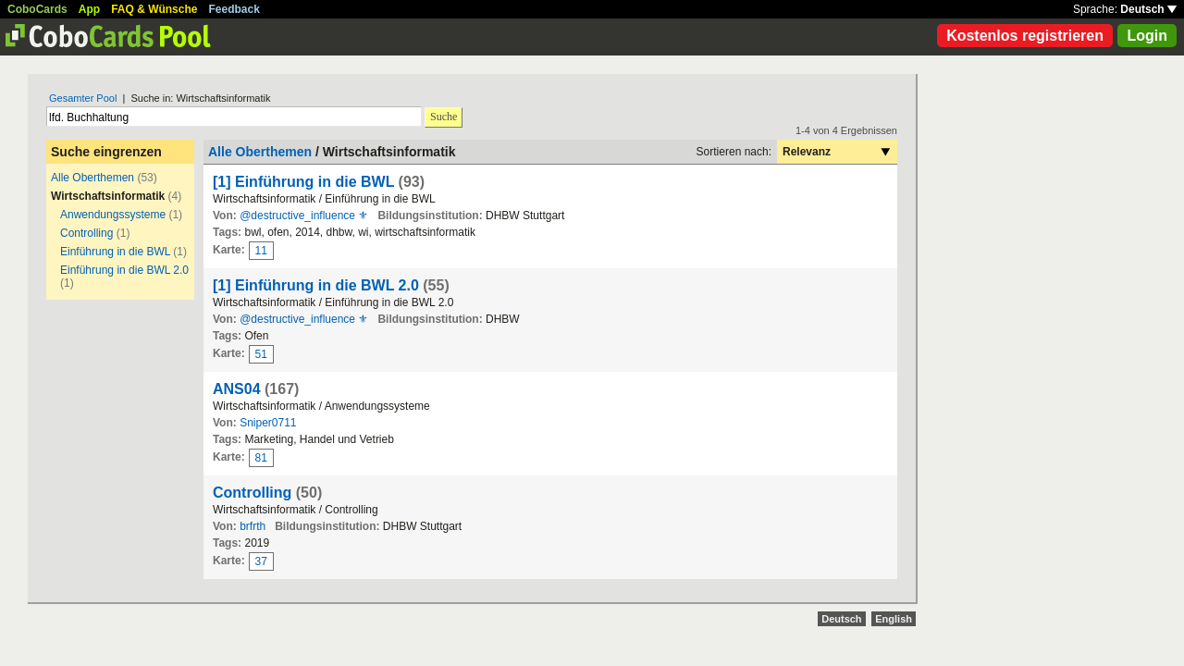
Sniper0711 (268, 422)
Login (1147, 35)
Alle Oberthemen (92, 177)
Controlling (86, 233)
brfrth (252, 526)
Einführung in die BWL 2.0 (124, 270)
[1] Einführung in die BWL (303, 182)
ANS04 (237, 389)
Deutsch (1148, 9)
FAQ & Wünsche (154, 9)
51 (261, 354)
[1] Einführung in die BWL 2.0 (316, 285)
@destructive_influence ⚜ (304, 215)
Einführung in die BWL (115, 251)
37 (261, 561)
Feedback (234, 9)
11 (261, 250)
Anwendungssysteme (113, 214)
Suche (443, 116)
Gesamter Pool (83, 98)
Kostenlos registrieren (1025, 35)
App (89, 9)
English (893, 618)
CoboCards (37, 9)
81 (261, 457)
